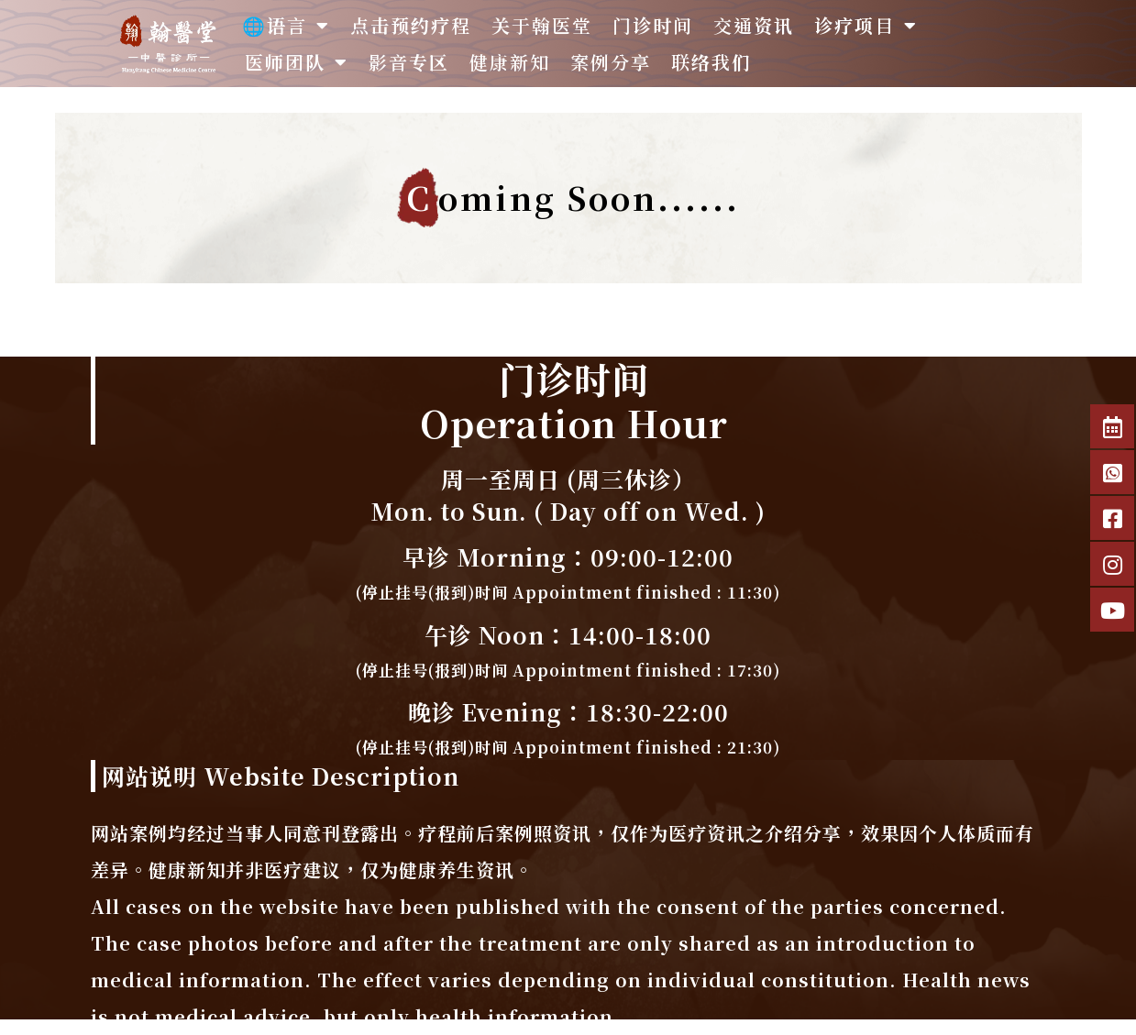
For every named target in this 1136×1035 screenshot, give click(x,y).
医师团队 (296, 62)
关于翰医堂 (541, 25)
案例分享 (610, 62)
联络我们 (711, 62)
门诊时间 (652, 25)
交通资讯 (753, 25)
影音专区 (409, 62)
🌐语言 (286, 25)
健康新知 (509, 62)
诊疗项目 (866, 25)
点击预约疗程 (410, 25)
